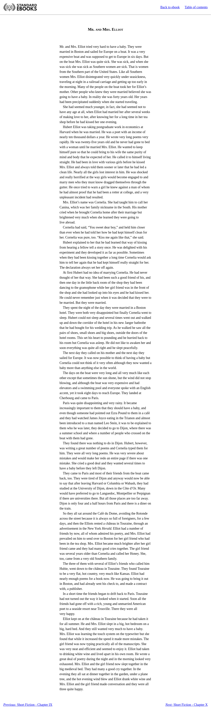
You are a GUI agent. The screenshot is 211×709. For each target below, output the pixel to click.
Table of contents (196, 7)
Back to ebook (170, 7)
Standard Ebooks (20, 7)
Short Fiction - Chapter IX (27, 705)
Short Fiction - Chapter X (186, 705)
